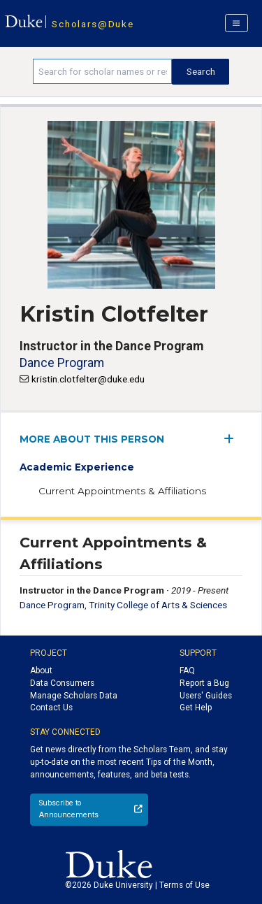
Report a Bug (204, 683)
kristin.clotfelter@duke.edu (88, 379)
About (41, 670)
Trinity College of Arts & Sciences (158, 604)
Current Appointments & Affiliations (122, 490)
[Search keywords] (102, 71)
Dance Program (62, 362)
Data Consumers (62, 683)
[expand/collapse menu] (233, 439)
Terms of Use (184, 885)
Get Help (196, 707)
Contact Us (51, 707)
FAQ (187, 670)
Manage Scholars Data (73, 696)
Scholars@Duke (92, 23)
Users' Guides (206, 696)
